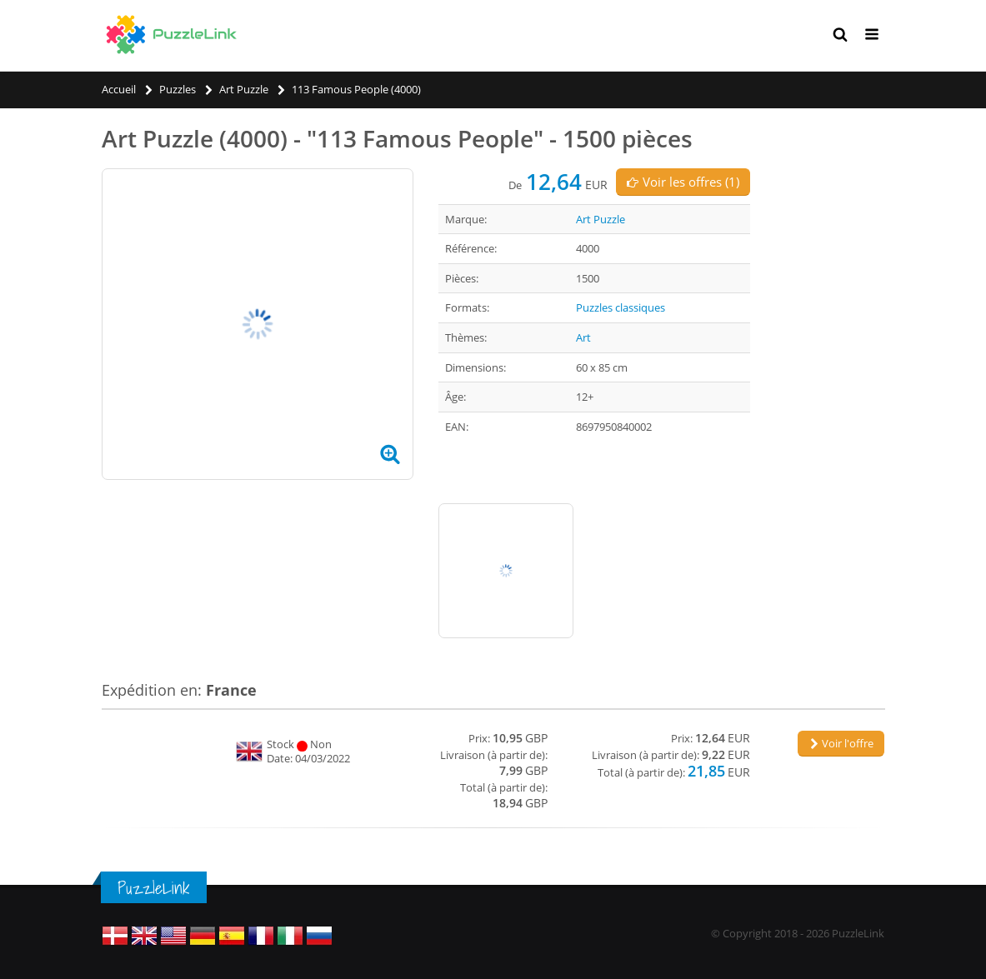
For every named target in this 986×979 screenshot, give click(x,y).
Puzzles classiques (620, 307)
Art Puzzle (600, 219)
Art (583, 337)
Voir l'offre (840, 743)
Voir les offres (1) (683, 181)
